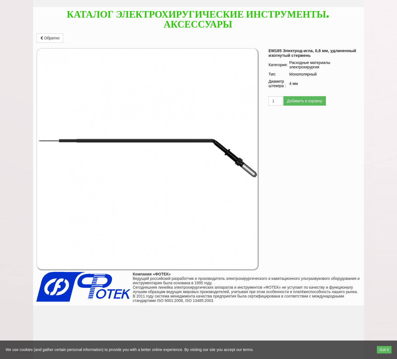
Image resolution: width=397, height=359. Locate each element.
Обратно (50, 38)
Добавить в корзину (304, 101)
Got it (384, 349)
